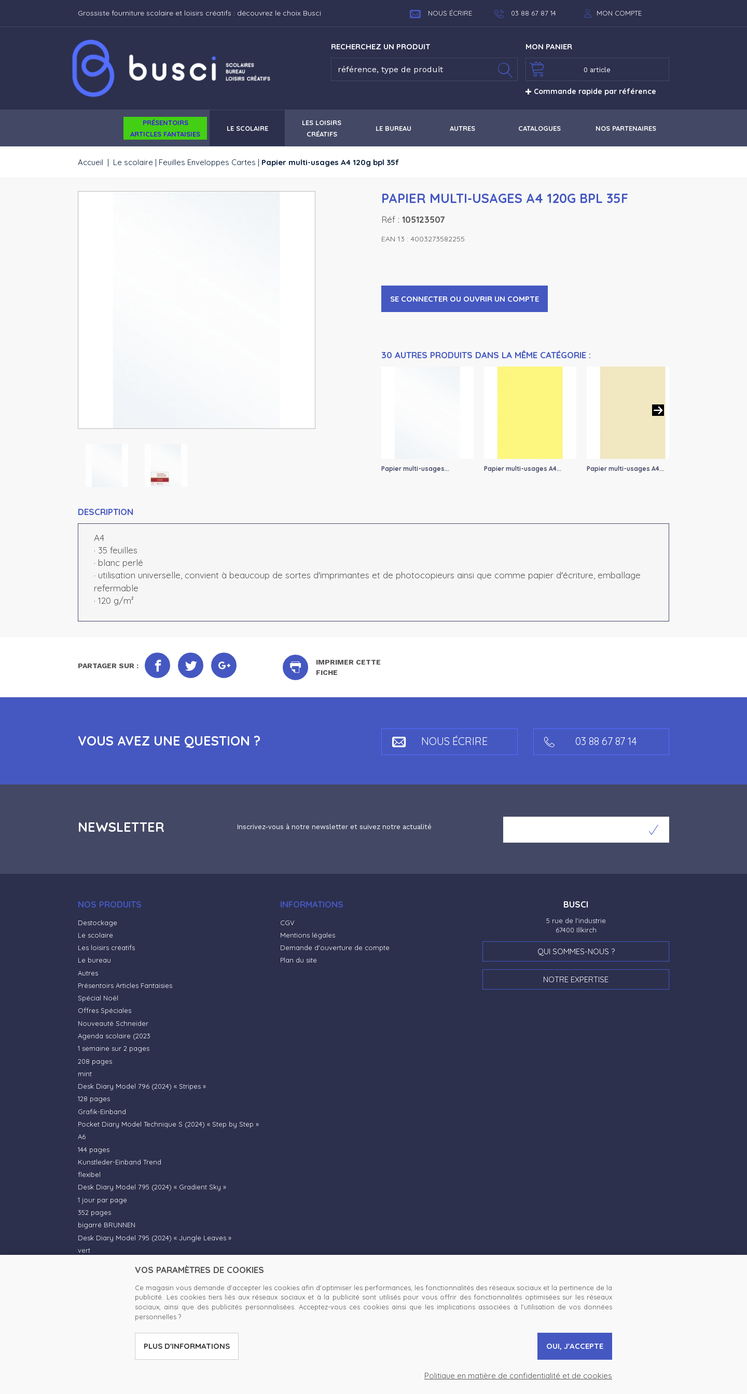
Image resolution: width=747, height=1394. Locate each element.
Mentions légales (307, 935)
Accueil (90, 162)
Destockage (97, 922)
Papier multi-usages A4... (522, 468)
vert (84, 1250)
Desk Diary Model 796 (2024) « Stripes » (142, 1086)
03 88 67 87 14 (590, 741)
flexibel (89, 1174)
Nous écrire (441, 13)
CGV (287, 922)
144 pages (93, 1149)
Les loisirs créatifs (106, 947)
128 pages (94, 1098)
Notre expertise (575, 979)
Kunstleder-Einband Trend (119, 1162)
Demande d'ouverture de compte (335, 947)
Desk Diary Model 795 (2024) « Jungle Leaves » (154, 1238)
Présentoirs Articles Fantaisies (125, 985)
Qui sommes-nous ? (576, 951)
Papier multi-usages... (415, 468)
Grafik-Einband (102, 1111)
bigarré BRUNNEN (106, 1225)
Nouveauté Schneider (113, 1023)
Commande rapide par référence (590, 91)
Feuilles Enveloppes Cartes (207, 162)
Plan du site (298, 960)
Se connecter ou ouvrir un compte (464, 299)
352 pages (94, 1212)
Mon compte (619, 13)
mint (85, 1074)
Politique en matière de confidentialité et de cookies (518, 1376)
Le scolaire (133, 162)
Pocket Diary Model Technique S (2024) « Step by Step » (168, 1124)
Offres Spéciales (104, 1010)
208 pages (95, 1061)
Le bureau (94, 960)
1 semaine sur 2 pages (113, 1048)
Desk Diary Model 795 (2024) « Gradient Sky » (152, 1187)
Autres (88, 973)
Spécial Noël (98, 998)
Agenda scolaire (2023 (114, 1036)
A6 (82, 1136)
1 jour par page (102, 1200)
